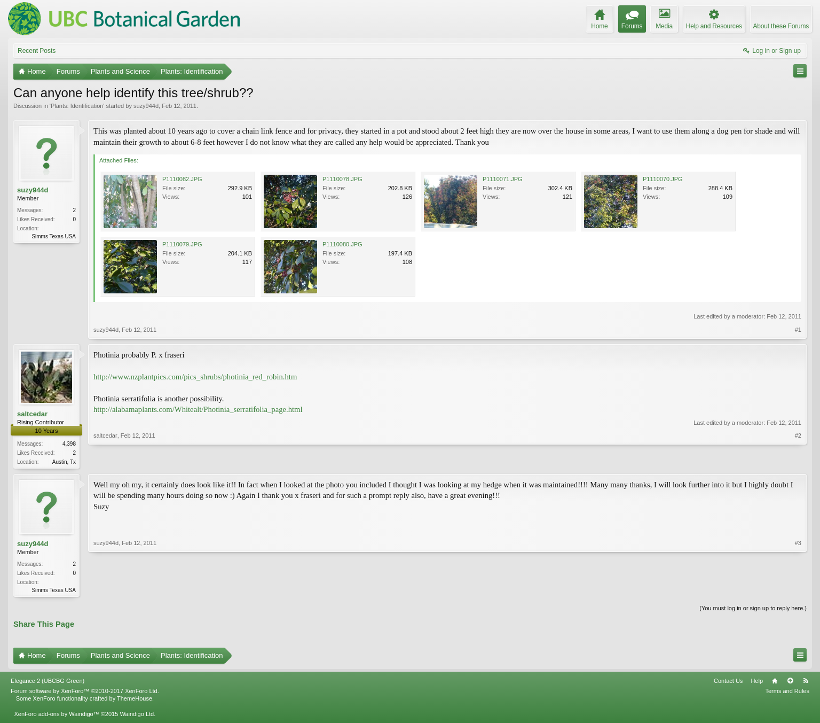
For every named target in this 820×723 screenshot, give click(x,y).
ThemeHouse (134, 700)
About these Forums (781, 26)
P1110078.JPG (342, 179)
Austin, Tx (64, 462)
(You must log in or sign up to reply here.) (753, 610)
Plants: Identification (77, 106)
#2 (798, 460)
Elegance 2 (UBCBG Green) (47, 683)
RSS (805, 683)
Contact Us (728, 683)
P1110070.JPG (663, 179)
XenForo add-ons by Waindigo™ (56, 716)
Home (774, 683)
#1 (798, 329)
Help (757, 683)
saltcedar (32, 414)
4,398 (69, 444)
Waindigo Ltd (137, 716)
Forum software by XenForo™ (85, 693)
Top (790, 683)
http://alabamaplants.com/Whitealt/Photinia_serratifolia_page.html (198, 409)
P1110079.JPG (182, 244)
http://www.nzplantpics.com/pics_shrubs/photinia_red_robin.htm (195, 376)
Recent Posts (37, 51)
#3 (798, 590)
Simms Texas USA (53, 236)
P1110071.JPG (503, 179)
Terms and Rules (787, 693)
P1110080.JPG (342, 244)
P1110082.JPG (182, 179)
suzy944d (146, 106)
